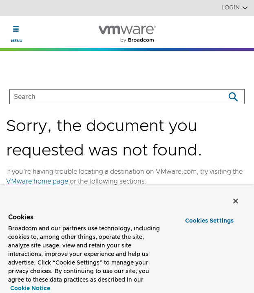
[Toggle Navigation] (16, 29)
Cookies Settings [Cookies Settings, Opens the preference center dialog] (209, 221)
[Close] (237, 202)
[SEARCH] (109, 97)
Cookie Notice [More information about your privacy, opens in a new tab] (30, 288)
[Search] (233, 97)
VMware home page (37, 181)
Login (234, 8)
